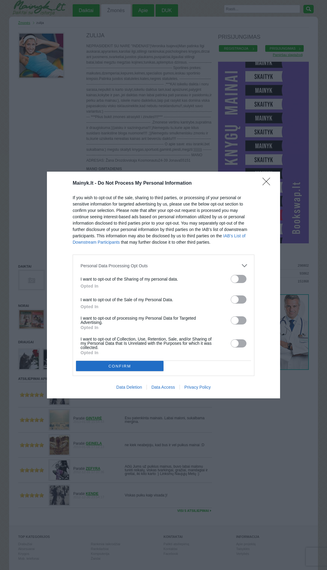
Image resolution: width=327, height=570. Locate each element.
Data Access (163, 387)
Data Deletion (129, 387)
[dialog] (163, 285)
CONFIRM (119, 366)
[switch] (238, 279)
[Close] (268, 183)
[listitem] (163, 265)
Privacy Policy (197, 387)
